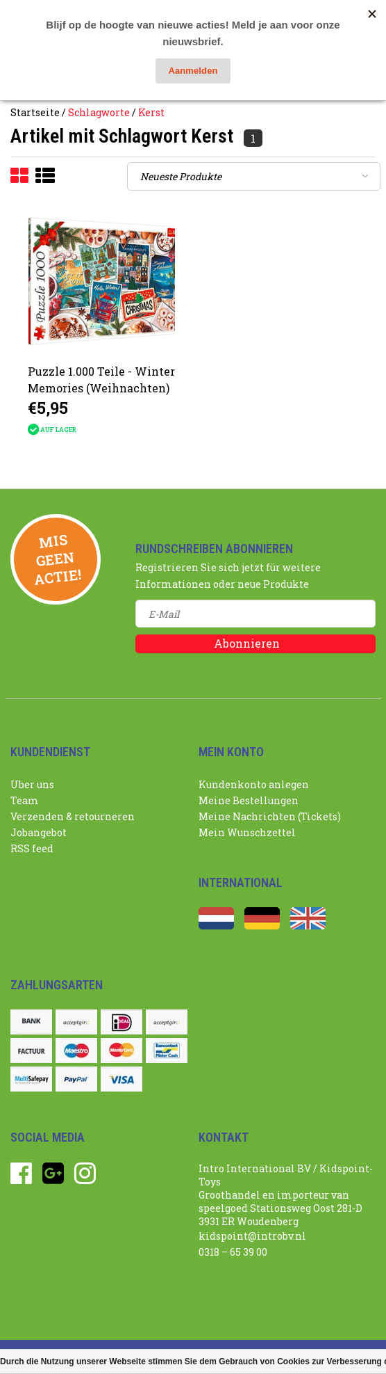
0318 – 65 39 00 (233, 1252)
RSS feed (31, 848)
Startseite (35, 112)
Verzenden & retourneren (72, 816)
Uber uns (32, 784)
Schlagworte (99, 112)
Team (24, 800)
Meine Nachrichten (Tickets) (270, 816)
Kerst (151, 112)
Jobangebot (38, 832)
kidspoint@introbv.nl (252, 1236)
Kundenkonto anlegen (254, 784)
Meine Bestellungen (249, 800)
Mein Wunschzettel (247, 832)
